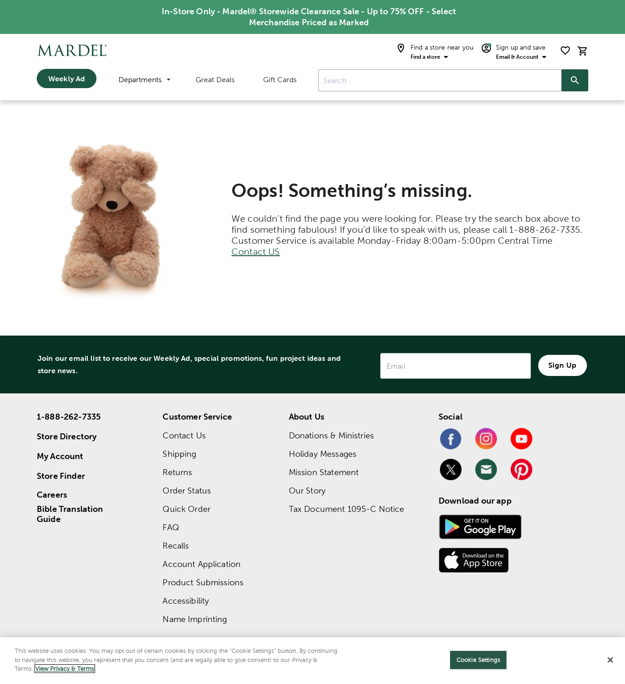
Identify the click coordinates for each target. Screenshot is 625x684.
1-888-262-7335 (69, 416)
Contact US (255, 252)
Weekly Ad (66, 78)
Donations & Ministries (331, 435)
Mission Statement (324, 472)
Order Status (187, 490)
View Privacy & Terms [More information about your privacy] (64, 668)
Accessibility (186, 601)
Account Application (202, 564)
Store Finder (61, 476)
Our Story (307, 490)
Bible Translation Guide (70, 514)
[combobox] (440, 80)
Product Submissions (203, 582)
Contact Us (184, 435)
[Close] (610, 660)
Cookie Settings (478, 659)
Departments (144, 80)
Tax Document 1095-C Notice (347, 509)
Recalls (176, 545)
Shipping (179, 454)
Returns (177, 472)
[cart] (582, 51)
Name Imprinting (195, 619)
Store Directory (66, 436)
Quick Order (186, 509)
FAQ (171, 527)
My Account (60, 456)
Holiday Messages (322, 454)
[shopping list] (565, 50)
